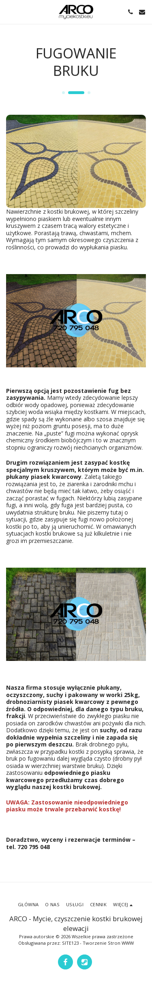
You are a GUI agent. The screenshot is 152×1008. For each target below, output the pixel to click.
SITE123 (70, 943)
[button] (9, 11)
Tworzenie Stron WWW (108, 943)
